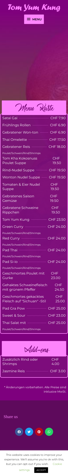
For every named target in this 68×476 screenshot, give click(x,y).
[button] (19, 432)
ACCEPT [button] (41, 470)
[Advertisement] (34, 63)
